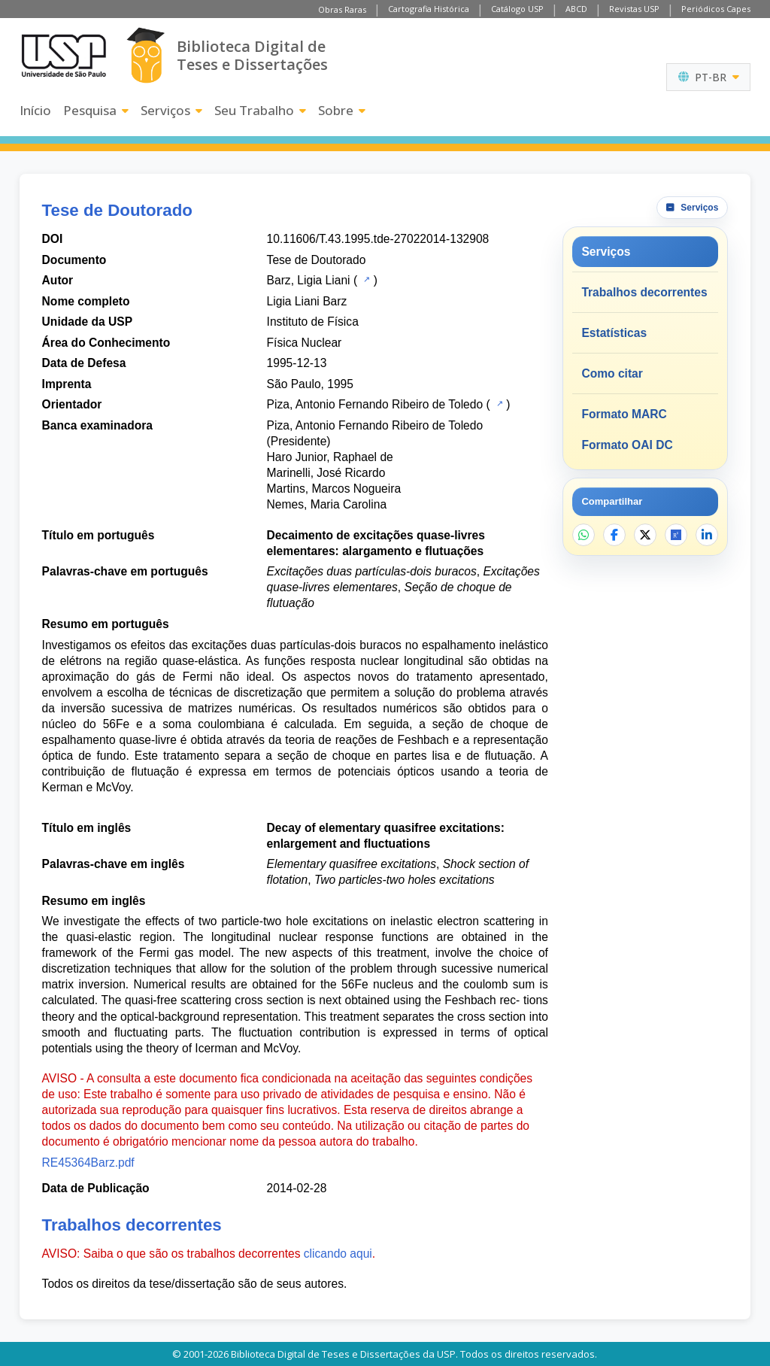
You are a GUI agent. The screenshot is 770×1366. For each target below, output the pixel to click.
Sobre (341, 110)
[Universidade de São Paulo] (64, 55)
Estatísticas (614, 332)
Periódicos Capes (715, 9)
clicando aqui (338, 1253)
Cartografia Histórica (428, 9)
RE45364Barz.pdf (88, 1162)
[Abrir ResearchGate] (676, 535)
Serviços (171, 110)
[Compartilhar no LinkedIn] (707, 535)
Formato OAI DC (626, 445)
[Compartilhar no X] (645, 535)
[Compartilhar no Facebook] (614, 535)
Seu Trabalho (260, 110)
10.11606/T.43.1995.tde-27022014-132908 (378, 238)
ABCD (576, 9)
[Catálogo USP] (365, 279)
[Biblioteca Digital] (145, 55)
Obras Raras (342, 9)
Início (35, 110)
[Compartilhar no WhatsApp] (583, 535)
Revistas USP (634, 9)
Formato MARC (623, 414)
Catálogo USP (517, 9)
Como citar (611, 373)
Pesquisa (96, 110)
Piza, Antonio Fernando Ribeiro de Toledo (375, 404)
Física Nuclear (304, 342)
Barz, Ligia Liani (308, 280)
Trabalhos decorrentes (644, 292)
